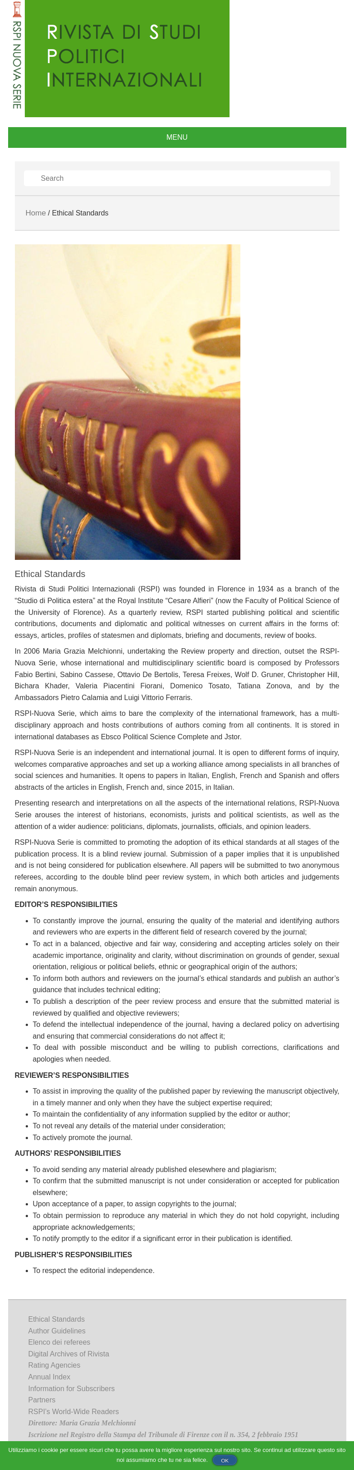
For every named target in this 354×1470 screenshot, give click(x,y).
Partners (41, 1400)
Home (36, 213)
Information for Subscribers (71, 1388)
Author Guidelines (57, 1331)
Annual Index (49, 1377)
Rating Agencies (54, 1365)
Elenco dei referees (59, 1342)
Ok (225, 1460)
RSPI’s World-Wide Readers (73, 1411)
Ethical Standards (56, 1319)
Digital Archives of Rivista (69, 1354)
